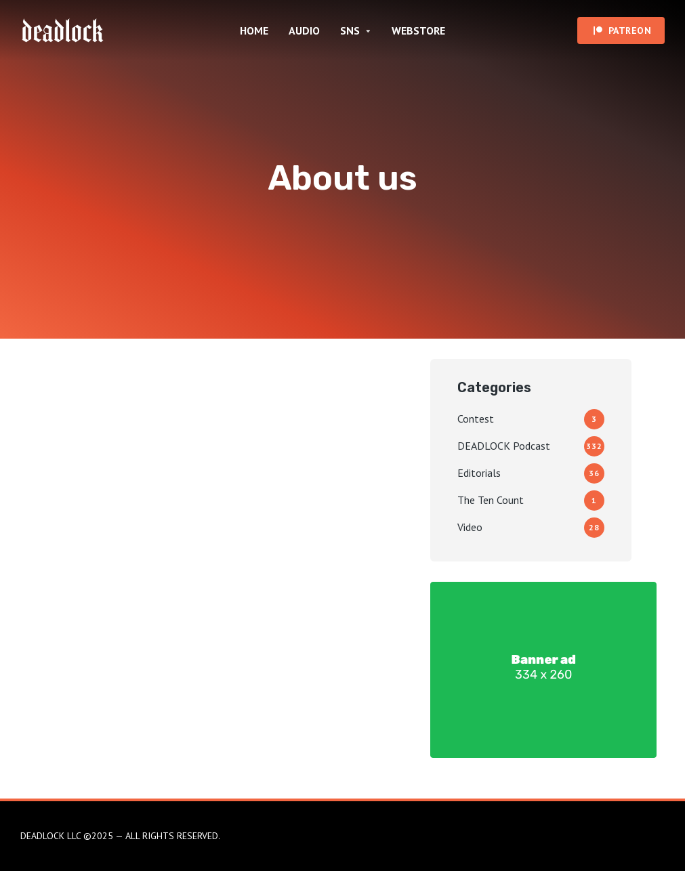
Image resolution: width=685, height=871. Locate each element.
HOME (254, 30)
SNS (350, 30)
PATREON (630, 30)
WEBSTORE (418, 30)
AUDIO (304, 30)
